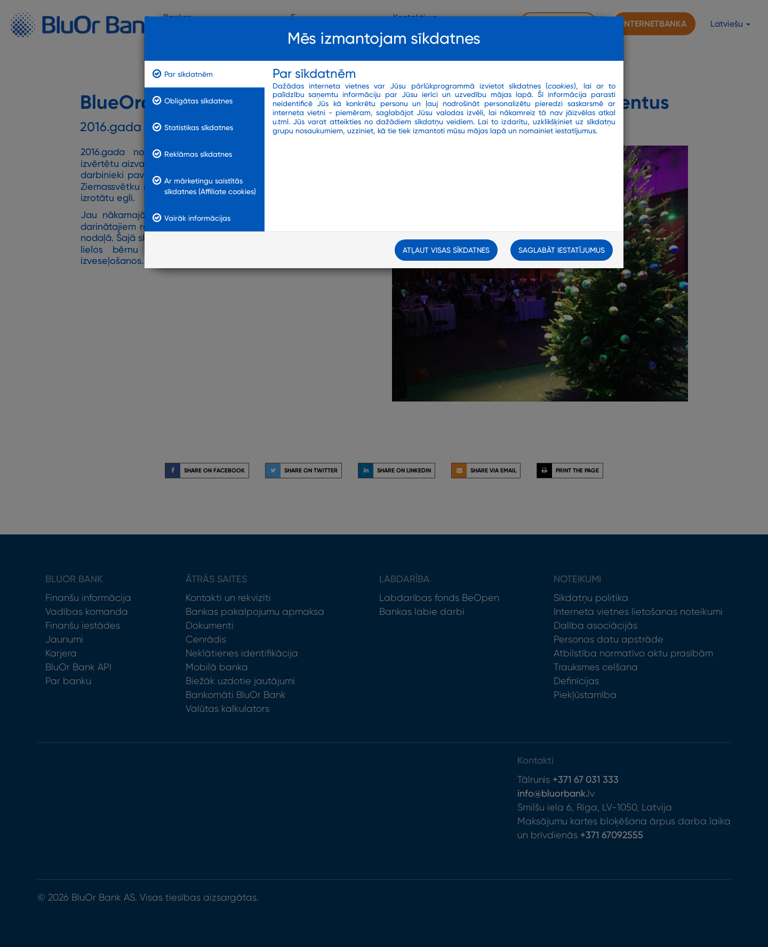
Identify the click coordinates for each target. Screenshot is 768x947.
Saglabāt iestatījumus (561, 250)
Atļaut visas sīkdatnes (446, 250)
